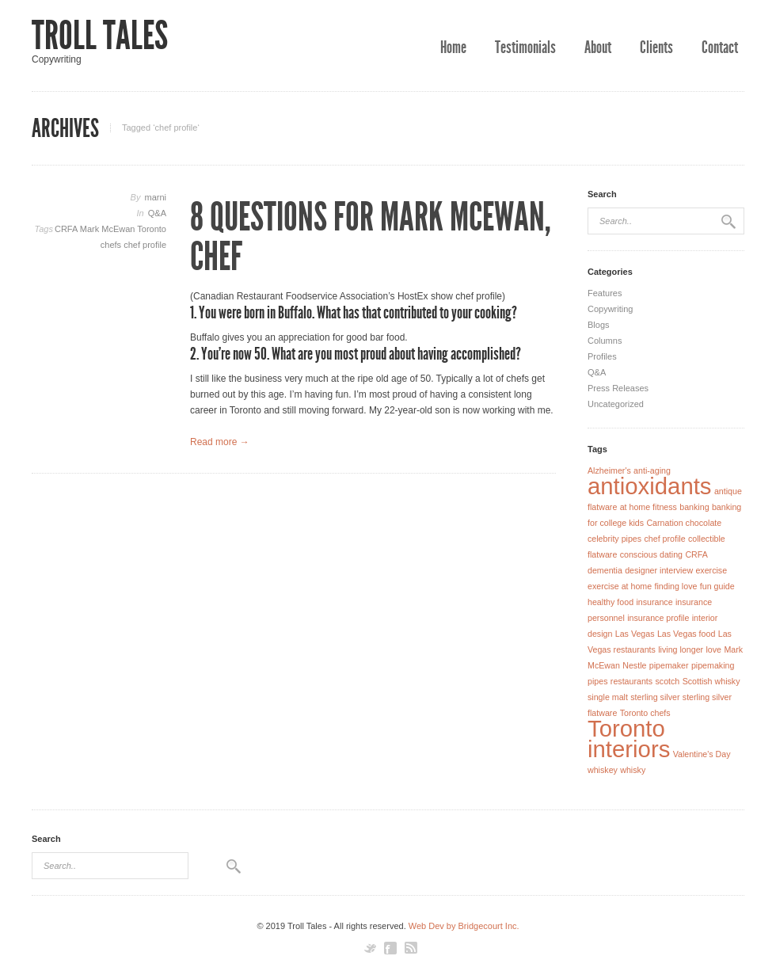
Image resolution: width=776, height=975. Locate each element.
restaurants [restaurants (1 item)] (631, 681)
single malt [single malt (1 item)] (608, 697)
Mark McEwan (109, 229)
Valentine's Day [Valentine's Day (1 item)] (702, 754)
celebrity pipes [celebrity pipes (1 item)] (614, 538)
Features (605, 293)
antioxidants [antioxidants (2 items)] (650, 486)
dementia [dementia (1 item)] (605, 570)
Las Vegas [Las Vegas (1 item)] (635, 633)
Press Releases (618, 388)
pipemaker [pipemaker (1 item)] (669, 665)
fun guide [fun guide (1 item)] (717, 586)
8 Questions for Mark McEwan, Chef (370, 236)
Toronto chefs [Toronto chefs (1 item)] (645, 713)
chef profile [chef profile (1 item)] (664, 538)
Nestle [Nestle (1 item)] (634, 665)
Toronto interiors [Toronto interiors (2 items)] (629, 738)
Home (453, 47)
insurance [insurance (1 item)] (654, 602)
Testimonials (525, 47)
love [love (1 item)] (713, 649)
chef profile (145, 244)
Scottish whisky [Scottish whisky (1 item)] (711, 681)
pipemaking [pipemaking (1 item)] (713, 665)
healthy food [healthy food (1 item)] (610, 602)
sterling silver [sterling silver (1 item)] (654, 697)
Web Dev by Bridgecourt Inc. (464, 926)
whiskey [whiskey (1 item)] (603, 770)
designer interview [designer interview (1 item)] (659, 570)
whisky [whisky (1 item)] (632, 770)
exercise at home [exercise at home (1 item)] (620, 586)
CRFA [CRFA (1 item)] (696, 554)
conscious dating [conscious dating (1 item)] (651, 554)
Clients (656, 47)
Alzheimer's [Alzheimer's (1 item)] (609, 470)
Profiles (602, 356)
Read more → (219, 442)
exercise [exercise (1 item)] (711, 570)
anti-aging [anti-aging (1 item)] (652, 470)
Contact (720, 47)
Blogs (599, 324)
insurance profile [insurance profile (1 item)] (658, 618)
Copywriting (610, 309)
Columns (605, 340)
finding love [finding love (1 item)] (676, 586)
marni (155, 197)
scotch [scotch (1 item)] (667, 681)
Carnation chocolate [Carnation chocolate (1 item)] (683, 522)
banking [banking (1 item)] (694, 507)
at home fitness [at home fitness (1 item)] (648, 507)
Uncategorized (616, 404)
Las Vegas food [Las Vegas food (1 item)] (686, 633)
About (597, 47)
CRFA (67, 229)
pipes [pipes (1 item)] (597, 681)
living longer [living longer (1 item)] (680, 649)
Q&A (157, 213)
